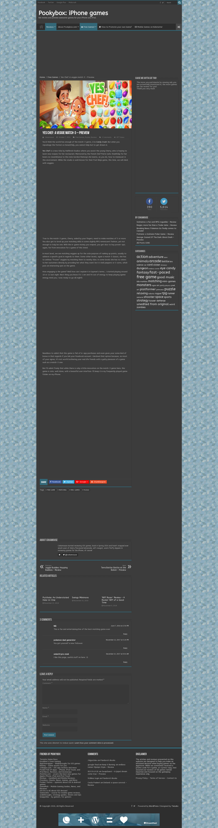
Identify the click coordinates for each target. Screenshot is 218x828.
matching (63, 490)
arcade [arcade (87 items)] (155, 261)
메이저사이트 (93, 771)
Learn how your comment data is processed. (94, 743)
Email (46, 716)
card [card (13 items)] (150, 264)
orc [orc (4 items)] (158, 285)
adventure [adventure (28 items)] (156, 257)
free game (51, 490)
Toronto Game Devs (49, 759)
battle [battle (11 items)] (165, 261)
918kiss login (93, 778)
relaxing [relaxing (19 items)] (142, 293)
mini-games (75, 490)
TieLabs (175, 806)
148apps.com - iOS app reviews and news (58, 768)
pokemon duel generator (64, 640)
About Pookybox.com (67, 27)
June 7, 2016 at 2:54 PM (120, 626)
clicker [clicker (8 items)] (156, 264)
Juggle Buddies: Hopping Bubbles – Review (59, 568)
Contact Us (172, 778)
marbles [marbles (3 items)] (144, 281)
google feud (93, 765)
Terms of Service (157, 778)
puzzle (86, 490)
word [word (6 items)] (172, 304)
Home (41, 27)
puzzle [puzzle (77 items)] (169, 289)
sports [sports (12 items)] (167, 297)
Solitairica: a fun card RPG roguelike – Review (156, 222)
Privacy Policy (142, 778)
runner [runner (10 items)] (171, 293)
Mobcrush (72, 2)
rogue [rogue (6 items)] (158, 293)
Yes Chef (46, 151)
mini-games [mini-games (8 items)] (169, 281)
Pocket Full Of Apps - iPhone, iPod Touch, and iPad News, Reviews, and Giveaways (60, 771)
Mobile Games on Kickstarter (149, 27)
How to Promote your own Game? (115, 27)
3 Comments (107, 137)
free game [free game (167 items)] (146, 276)
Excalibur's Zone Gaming (50, 761)
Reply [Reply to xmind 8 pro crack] (125, 662)
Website (46, 725)
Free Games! (88, 27)
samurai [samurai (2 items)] (140, 297)
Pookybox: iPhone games (73, 13)
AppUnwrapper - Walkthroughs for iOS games (60, 763)
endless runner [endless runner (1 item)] (154, 269)
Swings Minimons (80, 597)
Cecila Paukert (94, 783)
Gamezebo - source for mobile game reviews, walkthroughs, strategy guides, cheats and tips (60, 794)
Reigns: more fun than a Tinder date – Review (157, 225)
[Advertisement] (109, 53)
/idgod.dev (92, 760)
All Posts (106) (143, 243)
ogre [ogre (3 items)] (154, 285)
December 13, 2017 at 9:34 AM (117, 654)
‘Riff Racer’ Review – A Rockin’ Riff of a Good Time (113, 600)
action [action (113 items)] (142, 256)
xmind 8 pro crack (61, 654)
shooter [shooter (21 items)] (149, 297)
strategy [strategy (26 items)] (142, 300)
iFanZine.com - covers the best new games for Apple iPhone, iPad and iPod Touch (60, 775)
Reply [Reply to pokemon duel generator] (125, 648)
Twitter (51, 2)
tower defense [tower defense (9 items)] (157, 300)
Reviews (50, 27)
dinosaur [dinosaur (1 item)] (164, 265)
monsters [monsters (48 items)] (144, 285)
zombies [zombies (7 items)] (141, 307)
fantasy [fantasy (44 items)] (143, 272)
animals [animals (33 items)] (143, 261)
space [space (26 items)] (159, 297)
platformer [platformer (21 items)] (148, 289)
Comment (47, 683)
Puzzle (87, 137)
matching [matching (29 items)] (155, 281)
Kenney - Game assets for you (53, 766)
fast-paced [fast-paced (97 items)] (159, 272)
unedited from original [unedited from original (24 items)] (153, 304)
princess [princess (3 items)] (160, 290)
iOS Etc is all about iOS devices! (53, 791)
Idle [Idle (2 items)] (138, 282)
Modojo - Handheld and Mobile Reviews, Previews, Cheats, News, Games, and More (58, 779)
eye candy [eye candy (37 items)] (167, 268)
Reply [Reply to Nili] (125, 634)
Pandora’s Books (108, 760)
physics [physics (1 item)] (168, 285)
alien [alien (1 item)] (166, 257)
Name (46, 708)
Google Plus (61, 2)
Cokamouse (49, 137)
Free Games (53, 77)
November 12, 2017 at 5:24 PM (117, 640)
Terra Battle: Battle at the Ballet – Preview (111, 568)
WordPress (154, 806)
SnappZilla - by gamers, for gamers (55, 797)
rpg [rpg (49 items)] (164, 293)
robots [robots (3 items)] (151, 294)
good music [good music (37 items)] (165, 277)
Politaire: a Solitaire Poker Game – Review (155, 234)
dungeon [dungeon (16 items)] (142, 268)
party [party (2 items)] (162, 285)
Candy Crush (101, 142)
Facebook (41, 2)
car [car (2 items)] (145, 265)
